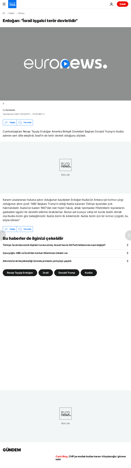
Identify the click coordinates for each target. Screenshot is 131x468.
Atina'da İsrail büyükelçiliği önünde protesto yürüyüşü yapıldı (37, 260)
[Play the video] (65, 64)
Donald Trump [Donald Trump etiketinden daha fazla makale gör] (67, 272)
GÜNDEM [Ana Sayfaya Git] (12, 449)
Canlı (123, 4)
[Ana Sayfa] (4, 13)
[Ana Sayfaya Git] (12, 4)
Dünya (21, 13)
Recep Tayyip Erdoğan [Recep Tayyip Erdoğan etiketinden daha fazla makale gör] (20, 272)
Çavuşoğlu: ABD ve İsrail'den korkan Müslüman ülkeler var (35, 252)
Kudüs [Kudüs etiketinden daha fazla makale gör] (89, 272)
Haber (11, 13)
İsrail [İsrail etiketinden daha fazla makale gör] (46, 272)
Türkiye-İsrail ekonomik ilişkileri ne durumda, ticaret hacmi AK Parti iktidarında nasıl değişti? (54, 245)
